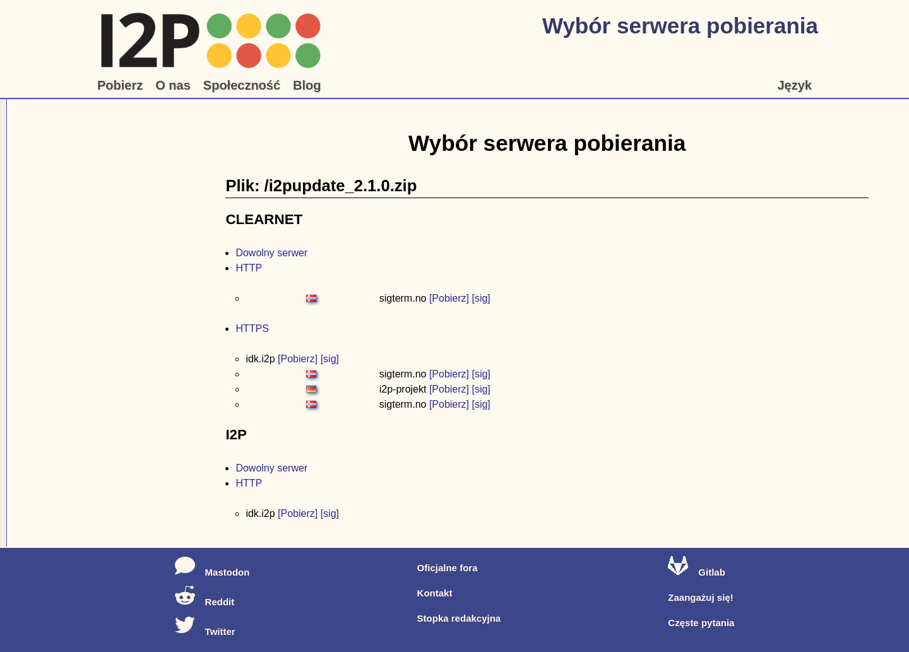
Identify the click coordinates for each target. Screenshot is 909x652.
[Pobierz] (449, 298)
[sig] (481, 298)
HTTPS (251, 328)
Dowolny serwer (271, 252)
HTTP (248, 268)
